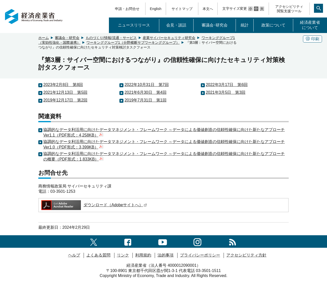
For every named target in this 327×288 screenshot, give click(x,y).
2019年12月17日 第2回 (65, 100)
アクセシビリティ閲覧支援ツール (289, 8)
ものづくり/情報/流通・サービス (111, 38)
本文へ (208, 9)
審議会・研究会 (67, 38)
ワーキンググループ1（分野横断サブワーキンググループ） (133, 42)
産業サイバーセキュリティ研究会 (169, 38)
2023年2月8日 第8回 (63, 84)
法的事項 (165, 255)
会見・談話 (176, 25)
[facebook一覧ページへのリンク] (127, 241)
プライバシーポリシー (200, 255)
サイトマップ (182, 9)
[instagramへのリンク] (197, 241)
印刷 (312, 39)
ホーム (43, 38)
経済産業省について (310, 25)
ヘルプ (74, 255)
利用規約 (143, 255)
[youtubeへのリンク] (162, 241)
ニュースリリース (134, 25)
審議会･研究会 (215, 25)
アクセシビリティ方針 (246, 255)
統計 (245, 25)
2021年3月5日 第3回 (225, 92)
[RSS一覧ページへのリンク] (232, 241)
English (155, 9)
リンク (123, 255)
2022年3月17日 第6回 (227, 84)
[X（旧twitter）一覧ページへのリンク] (93, 241)
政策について (273, 25)
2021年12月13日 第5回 (65, 92)
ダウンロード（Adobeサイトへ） (94, 205)
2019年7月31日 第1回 (145, 100)
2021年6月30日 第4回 (145, 92)
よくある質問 (98, 255)
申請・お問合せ (127, 9)
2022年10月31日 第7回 (146, 84)
